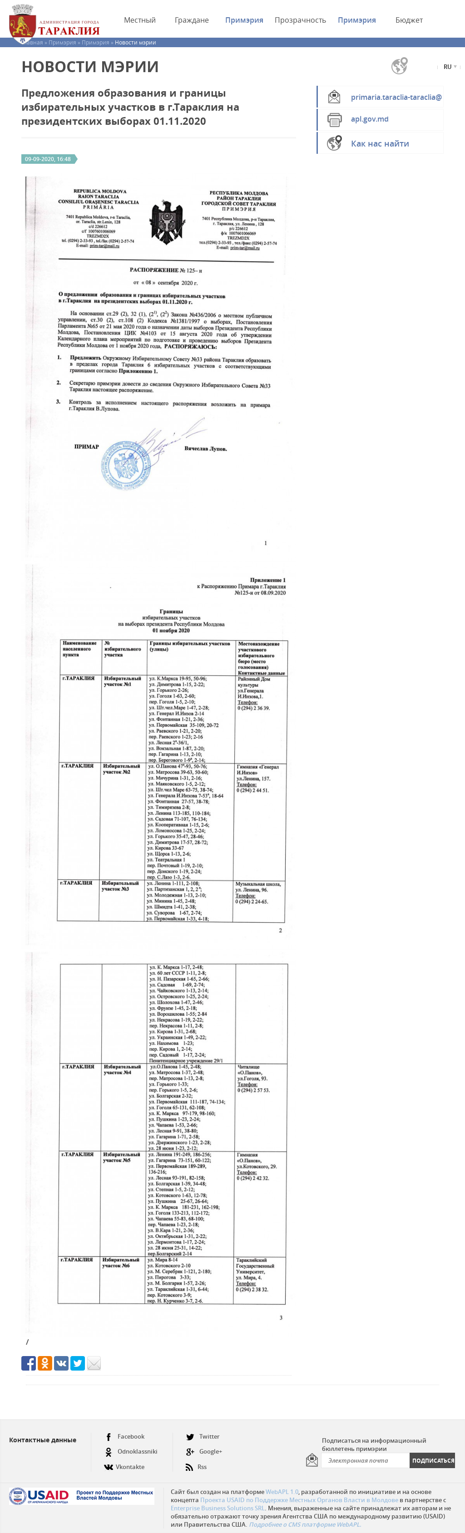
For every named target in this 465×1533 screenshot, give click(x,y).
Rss (196, 1463)
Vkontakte (124, 1463)
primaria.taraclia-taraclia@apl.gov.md (396, 100)
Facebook (124, 1436)
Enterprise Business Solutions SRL (218, 1508)
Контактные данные (42, 1439)
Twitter (203, 1436)
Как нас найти (380, 143)
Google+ (204, 1451)
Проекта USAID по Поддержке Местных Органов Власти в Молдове (299, 1500)
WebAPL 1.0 (282, 1492)
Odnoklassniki (131, 1451)
